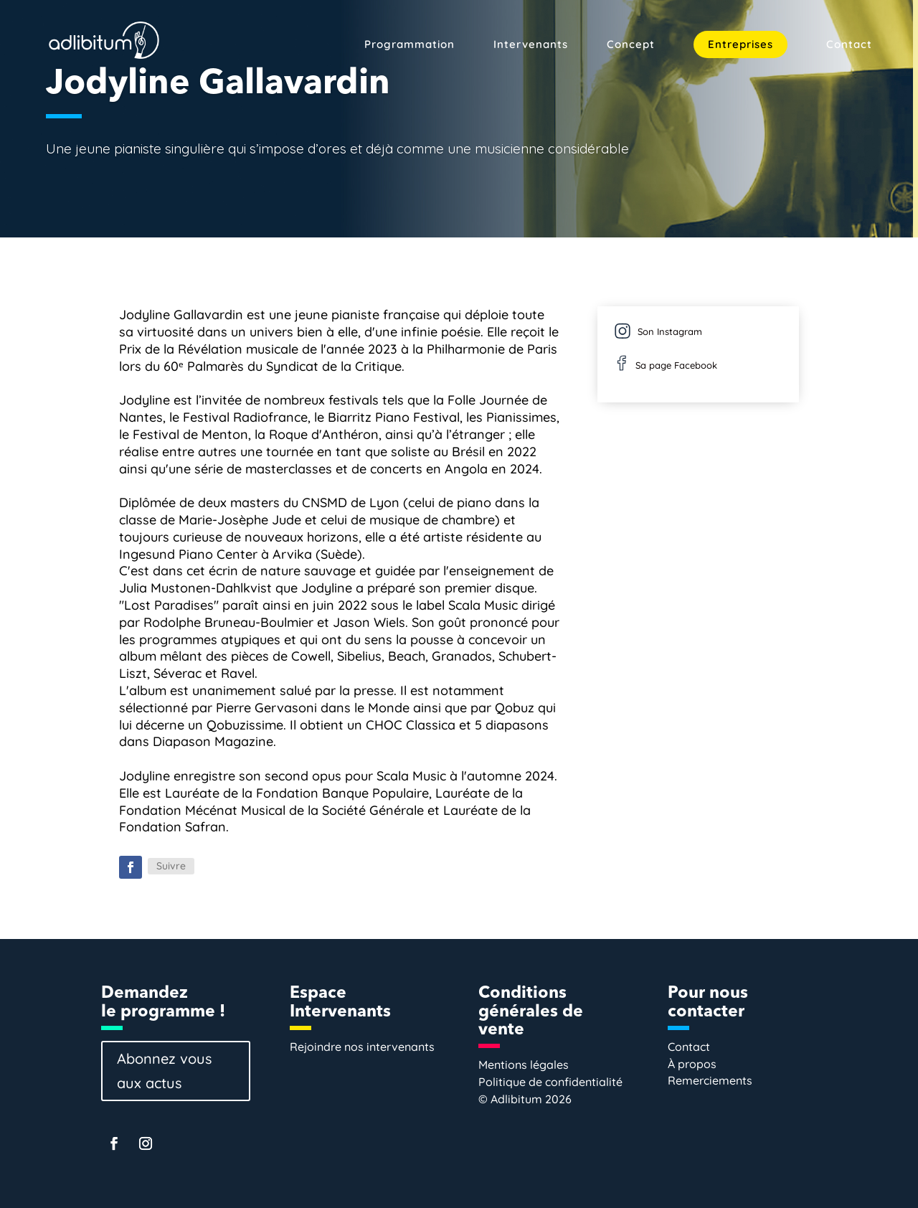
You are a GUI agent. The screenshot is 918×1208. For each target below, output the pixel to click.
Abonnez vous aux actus (164, 1070)
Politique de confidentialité (550, 1082)
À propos (692, 1064)
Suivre (171, 865)
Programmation (409, 45)
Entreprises (740, 44)
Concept (631, 45)
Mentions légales (523, 1064)
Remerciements (710, 1080)
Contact (849, 45)
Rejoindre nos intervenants (362, 1046)
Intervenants (530, 45)
